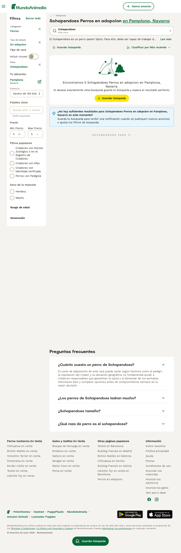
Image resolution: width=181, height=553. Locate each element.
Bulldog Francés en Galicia (115, 480)
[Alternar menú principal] (3, 6)
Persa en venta (61, 485)
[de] (20, 237)
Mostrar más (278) (28, 169)
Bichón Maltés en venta (22, 465)
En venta (19, 50)
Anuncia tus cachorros (153, 495)
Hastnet (39, 526)
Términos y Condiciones (23, 543)
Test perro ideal (156, 507)
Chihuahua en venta (19, 460)
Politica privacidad (157, 465)
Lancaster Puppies (43, 531)
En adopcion (21, 59)
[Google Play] (130, 529)
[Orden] (148, 47)
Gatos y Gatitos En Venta (68, 455)
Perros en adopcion (110, 494)
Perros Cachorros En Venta (24, 455)
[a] (38, 237)
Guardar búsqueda (67, 47)
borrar (37, 88)
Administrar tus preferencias (117, 543)
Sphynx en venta (63, 470)
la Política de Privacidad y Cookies (55, 543)
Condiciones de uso (158, 480)
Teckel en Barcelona (110, 460)
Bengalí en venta (63, 475)
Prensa (150, 475)
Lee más (165, 39)
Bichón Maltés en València (114, 470)
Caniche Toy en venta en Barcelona (113, 487)
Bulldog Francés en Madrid (115, 465)
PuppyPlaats (55, 526)
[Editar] (39, 185)
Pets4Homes (21, 526)
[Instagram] (156, 514)
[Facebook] (149, 514)
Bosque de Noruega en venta (70, 460)
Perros (15, 34)
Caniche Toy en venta (20, 490)
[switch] (34, 81)
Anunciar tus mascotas (154, 487)
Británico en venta (64, 465)
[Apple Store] (160, 529)
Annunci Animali (17, 531)
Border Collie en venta (21, 480)
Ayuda (149, 470)
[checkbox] (12, 105)
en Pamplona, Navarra (146, 20)
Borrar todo (33, 18)
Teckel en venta (17, 485)
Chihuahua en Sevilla (111, 475)
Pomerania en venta (20, 475)
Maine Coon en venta (65, 480)
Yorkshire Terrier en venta (23, 470)
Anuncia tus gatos (157, 502)
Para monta (20, 67)
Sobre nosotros (155, 460)
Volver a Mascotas (23, 26)
